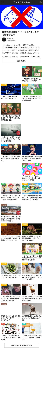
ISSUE (3, 184)
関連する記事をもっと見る (21, 345)
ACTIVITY (4, 84)
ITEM (24, 67)
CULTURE (4, 104)
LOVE (3, 324)
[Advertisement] (21, 372)
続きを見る (21, 61)
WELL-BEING (4, 145)
